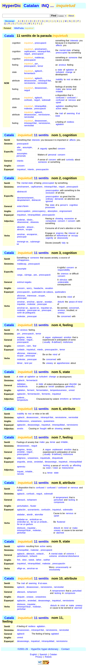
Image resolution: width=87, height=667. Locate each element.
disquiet (20, 597)
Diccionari (9, 21)
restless (70, 122)
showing (59, 218)
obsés (29, 220)
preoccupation (52, 190)
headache (38, 288)
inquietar (21, 304)
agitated (55, 634)
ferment (30, 390)
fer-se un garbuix (25, 524)
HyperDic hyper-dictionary (44, 649)
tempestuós (22, 400)
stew (24, 560)
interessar (31, 296)
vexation (49, 288)
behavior (76, 399)
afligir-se (21, 568)
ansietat (20, 340)
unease (29, 597)
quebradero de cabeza (42, 292)
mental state (65, 50)
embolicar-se (36, 519)
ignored (49, 201)
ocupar (29, 229)
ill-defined (56, 342)
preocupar (22, 237)
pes (35, 275)
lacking (46, 465)
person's (64, 205)
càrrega (28, 275)
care (29, 346)
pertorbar (21, 533)
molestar (31, 304)
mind (69, 297)
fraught (43, 428)
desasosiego (34, 425)
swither (46, 560)
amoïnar (21, 234)
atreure (20, 229)
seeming (71, 113)
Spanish (43, 654)
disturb (61, 302)
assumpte (27, 147)
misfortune (68, 342)
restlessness (23, 421)
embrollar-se (23, 522)
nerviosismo (72, 425)
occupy (74, 235)
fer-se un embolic (39, 522)
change (68, 72)
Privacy (38, 657)
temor (40, 66)
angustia (21, 462)
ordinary (49, 199)
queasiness (49, 421)
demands (59, 199)
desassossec (30, 81)
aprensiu (21, 467)
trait (61, 113)
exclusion (50, 193)
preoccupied (61, 53)
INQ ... (48, 5)
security (65, 465)
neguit (27, 54)
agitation (70, 70)
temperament (62, 497)
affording (77, 465)
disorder (73, 384)
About (71, 16)
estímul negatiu (24, 282)
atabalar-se (22, 519)
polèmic (20, 398)
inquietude (45, 458)
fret (18, 560)
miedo (40, 349)
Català (9, 35)
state (60, 70)
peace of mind (75, 302)
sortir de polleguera (26, 313)
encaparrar (32, 234)
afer (19, 147)
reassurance (67, 468)
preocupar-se (33, 310)
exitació (40, 554)
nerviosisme (29, 83)
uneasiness (36, 421)
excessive (69, 218)
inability (59, 79)
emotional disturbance (68, 556)
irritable (59, 91)
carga (19, 275)
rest (68, 79)
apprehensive (63, 363)
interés (31, 169)
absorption (53, 211)
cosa (19, 150)
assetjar (48, 302)
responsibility (64, 270)
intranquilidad (34, 215)
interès (20, 161)
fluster (33, 506)
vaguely (43, 148)
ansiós (20, 428)
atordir (30, 514)
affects (59, 45)
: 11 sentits (33, 135)
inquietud (21, 169)
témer (19, 363)
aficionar (21, 296)
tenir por (28, 363)
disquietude (57, 458)
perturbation (22, 506)
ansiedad (38, 462)
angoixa (20, 337)
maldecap (39, 57)
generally (69, 386)
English (33, 654)
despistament (23, 200)
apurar (39, 302)
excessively (54, 570)
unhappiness (23, 260)
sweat (31, 560)
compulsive (51, 221)
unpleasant (57, 337)
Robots (48, 657)
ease (48, 468)
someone (73, 57)
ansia (29, 462)
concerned (74, 308)
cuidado (20, 349)
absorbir (21, 227)
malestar (28, 108)
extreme (70, 554)
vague (48, 337)
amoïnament (41, 49)
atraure (30, 227)
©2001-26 (23, 649)
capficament (30, 51)
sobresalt (46, 100)
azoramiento (33, 510)
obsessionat (22, 222)
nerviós (20, 474)
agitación (21, 394)
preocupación (42, 169)
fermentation (42, 390)
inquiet (20, 472)
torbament (32, 500)
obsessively (62, 238)
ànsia (29, 337)
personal (52, 155)
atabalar (21, 514)
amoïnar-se (22, 308)
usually (47, 342)
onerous (64, 274)
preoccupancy (39, 211)
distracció (36, 200)
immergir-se (22, 242)
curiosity (70, 159)
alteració (21, 500)
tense (69, 89)
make (58, 89)
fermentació (29, 73)
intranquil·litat (44, 51)
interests (74, 40)
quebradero (60, 292)
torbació (33, 556)
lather (38, 560)
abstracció (22, 191)
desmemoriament (25, 198)
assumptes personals (22, 154)
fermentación (34, 394)
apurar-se (34, 308)
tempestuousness (58, 390)
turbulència (22, 386)
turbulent (60, 72)
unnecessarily (62, 567)
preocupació (40, 43)
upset (58, 102)
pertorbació (22, 556)
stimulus (63, 280)
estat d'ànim (22, 206)
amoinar (21, 302)
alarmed (60, 533)
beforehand (62, 235)
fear (34, 346)
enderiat (21, 220)
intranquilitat (40, 106)
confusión (45, 510)
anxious (62, 65)
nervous (72, 100)
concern (61, 148)
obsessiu (34, 222)
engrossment (65, 211)
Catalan (31, 5)
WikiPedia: (23, 28)
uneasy (61, 313)
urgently (49, 238)
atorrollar (39, 514)
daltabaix (21, 384)
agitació (38, 71)
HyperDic (11, 5)
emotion (67, 337)
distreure (21, 528)
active (58, 108)
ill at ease (42, 583)
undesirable (63, 282)
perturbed (58, 500)
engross (60, 233)
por (36, 64)
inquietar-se (46, 308)
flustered (61, 522)
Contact (65, 649)
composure (59, 502)
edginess (21, 458)
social (51, 386)
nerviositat (42, 83)
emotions (64, 399)
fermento (46, 394)
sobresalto (68, 510)
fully (63, 243)
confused (60, 97)
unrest (71, 390)
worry (29, 288)
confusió (28, 100)
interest (71, 233)
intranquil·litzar (24, 530)
